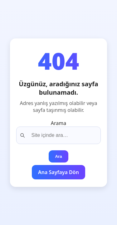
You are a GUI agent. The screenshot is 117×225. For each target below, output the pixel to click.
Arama (58, 123)
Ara (58, 156)
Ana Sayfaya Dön (58, 172)
